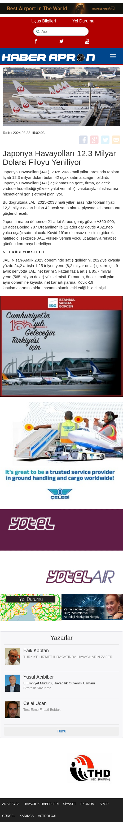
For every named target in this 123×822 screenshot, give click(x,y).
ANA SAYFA (10, 804)
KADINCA (27, 816)
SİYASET (69, 804)
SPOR (104, 804)
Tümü (61, 731)
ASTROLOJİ (47, 816)
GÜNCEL (8, 816)
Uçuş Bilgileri (43, 21)
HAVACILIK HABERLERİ (41, 804)
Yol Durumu (83, 21)
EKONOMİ (87, 804)
